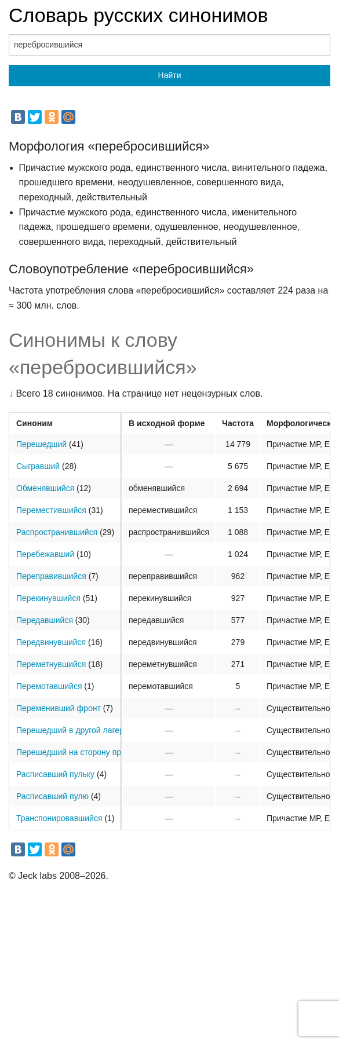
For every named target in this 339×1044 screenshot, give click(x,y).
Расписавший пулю (52, 796)
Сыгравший (38, 466)
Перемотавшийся (49, 686)
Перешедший (41, 444)
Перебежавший (45, 554)
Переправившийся (51, 576)
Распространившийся (56, 532)
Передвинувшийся (51, 642)
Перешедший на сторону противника (85, 752)
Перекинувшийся (48, 598)
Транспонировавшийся (59, 818)
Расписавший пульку (55, 774)
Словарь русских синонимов (138, 15)
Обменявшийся (45, 488)
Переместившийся (51, 510)
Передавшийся (44, 620)
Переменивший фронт (58, 708)
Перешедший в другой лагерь (72, 730)
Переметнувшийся (51, 664)
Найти (169, 75)
